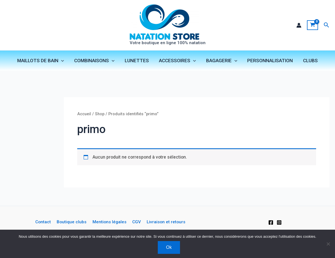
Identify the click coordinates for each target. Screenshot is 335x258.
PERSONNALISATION (268, 61)
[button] (326, 25)
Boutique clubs (72, 222)
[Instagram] (279, 222)
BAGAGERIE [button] (220, 61)
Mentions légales (109, 222)
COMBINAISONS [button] (96, 61)
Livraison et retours (164, 222)
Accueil (84, 114)
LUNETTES (137, 61)
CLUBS (308, 61)
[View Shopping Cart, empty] (312, 25)
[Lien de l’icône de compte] (298, 25)
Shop (100, 114)
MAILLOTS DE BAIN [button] (42, 61)
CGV (135, 222)
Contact (44, 222)
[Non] (328, 244)
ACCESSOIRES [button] (177, 61)
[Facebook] (270, 222)
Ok (169, 247)
